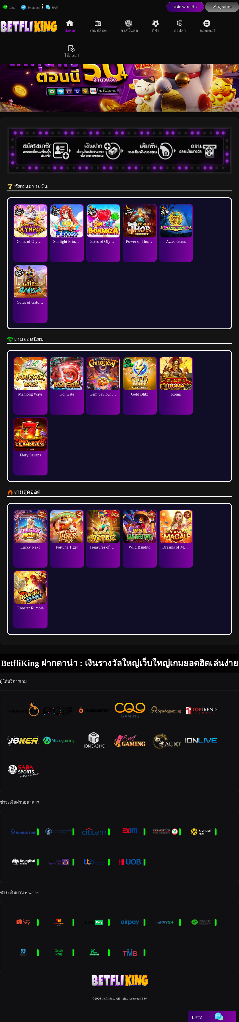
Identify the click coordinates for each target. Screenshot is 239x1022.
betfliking (108, 998)
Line (9, 7)
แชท (52, 7)
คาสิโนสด (129, 26)
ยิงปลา (180, 26)
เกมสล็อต (98, 26)
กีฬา (156, 26)
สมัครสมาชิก (185, 7)
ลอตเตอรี (207, 26)
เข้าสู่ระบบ (222, 7)
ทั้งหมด (70, 26)
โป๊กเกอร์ (72, 51)
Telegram (30, 7)
